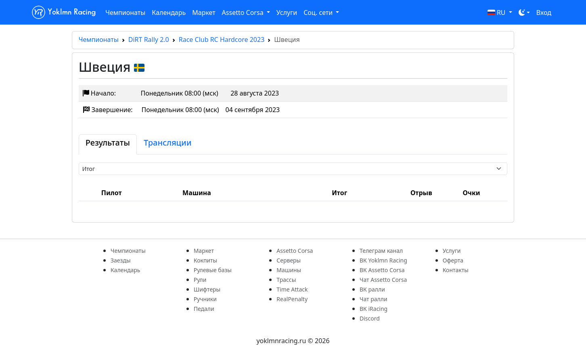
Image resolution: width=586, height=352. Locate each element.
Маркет (203, 12)
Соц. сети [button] (318, 12)
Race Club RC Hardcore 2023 (222, 39)
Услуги (286, 12)
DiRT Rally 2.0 (148, 39)
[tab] (108, 144)
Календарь (169, 12)
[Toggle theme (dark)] (524, 12)
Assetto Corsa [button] (243, 12)
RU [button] (497, 12)
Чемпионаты (125, 12)
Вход (543, 12)
